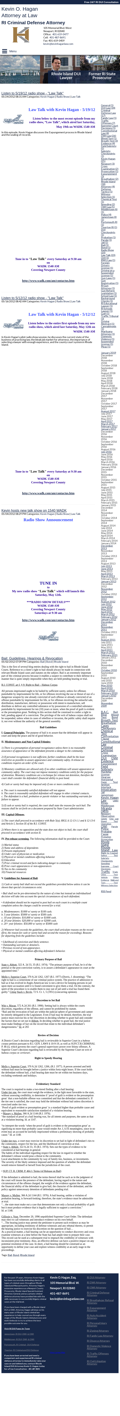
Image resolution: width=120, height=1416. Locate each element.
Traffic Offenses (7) (108, 121)
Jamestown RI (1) (109, 218)
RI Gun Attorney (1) (108, 286)
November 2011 (107, 628)
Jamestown (107, 794)
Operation (106, 823)
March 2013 (108, 576)
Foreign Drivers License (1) (107, 265)
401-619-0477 (60, 34)
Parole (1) (106, 240)
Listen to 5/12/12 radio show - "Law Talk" (32, 298)
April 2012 (107, 612)
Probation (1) (108, 237)
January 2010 (108, 695)
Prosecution (107, 839)
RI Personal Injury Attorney (97, 1324)
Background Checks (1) (108, 299)
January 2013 (108, 581)
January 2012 (108, 619)
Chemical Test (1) (109, 200)
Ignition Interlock (106, 786)
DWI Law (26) (108, 136)
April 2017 (107, 421)
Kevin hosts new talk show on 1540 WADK (34, 510)
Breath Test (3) (109, 141)
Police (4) (106, 214)
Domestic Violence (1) (107, 337)
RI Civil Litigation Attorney (96, 1362)
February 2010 (109, 693)
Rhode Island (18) (108, 182)
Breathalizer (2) (109, 179)
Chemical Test (107, 732)
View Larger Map (57, 1352)
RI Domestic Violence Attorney (99, 1347)
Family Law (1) (109, 118)
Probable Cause (106, 833)
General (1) (107, 105)
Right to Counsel (109, 853)
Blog (104, 714)
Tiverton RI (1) (109, 227)
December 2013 (107, 547)
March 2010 (108, 690)
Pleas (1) (105, 346)
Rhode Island (61, 661)
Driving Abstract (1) (107, 322)
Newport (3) (108, 164)
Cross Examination (108, 754)
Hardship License (106, 773)
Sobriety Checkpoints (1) (108, 154)
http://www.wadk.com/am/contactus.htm (48, 280)
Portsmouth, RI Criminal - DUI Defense (21, 1344)
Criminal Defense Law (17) (108, 113)
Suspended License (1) (107, 342)
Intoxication (108, 789)
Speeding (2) (108, 204)
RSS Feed (106, 891)
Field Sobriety (107, 767)
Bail (42, 661)
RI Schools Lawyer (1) (107, 309)
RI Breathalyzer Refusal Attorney (100, 1301)
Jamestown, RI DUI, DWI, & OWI (19, 1334)
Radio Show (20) (107, 251)
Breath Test (109, 720)
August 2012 (108, 601)
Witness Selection (109, 885)
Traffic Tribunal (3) (109, 317)
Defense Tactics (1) (107, 190)
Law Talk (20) (108, 255)
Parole (114, 826)
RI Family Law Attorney (100, 1335)
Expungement (109, 763)
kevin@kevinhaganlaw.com (58, 43)
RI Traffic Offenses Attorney (98, 1355)
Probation (106, 836)
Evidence (107, 761)
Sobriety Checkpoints (107, 859)
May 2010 (106, 685)
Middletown (107, 805)
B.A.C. (105, 712)
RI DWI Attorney (96, 1282)
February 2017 (109, 426)
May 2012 (106, 609)
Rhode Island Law (109, 848)
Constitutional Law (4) (109, 132)
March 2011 (108, 652)
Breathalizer (108, 723)
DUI (104, 758)
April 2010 (107, 688)
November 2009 (107, 704)
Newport (106, 813)
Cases (105, 725)
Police (105, 829)
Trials (115, 872)
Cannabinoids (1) (108, 327)
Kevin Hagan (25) (108, 160)
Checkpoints (108, 728)
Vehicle (104, 877)
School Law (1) (109, 296)
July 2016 (106, 452)
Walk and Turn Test (110, 881)
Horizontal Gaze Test (109, 781)
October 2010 (109, 670)
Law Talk (76, 96)
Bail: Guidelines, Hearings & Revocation (32, 658)
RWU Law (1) (108, 260)
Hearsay (105, 777)
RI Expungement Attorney (96, 1309)
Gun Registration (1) (109, 281)
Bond (49, 661)
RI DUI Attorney (96, 1277)
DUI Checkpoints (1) (108, 232)
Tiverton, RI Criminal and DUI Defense (21, 1350)
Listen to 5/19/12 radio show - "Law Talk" (32, 93)
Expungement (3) (109, 175)
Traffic (105, 871)
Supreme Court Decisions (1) (109, 127)
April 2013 (107, 574)
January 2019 (108, 353)
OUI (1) (105, 258)
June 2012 (107, 607)
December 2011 (107, 623)
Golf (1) (105, 313)
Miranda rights (106, 809)
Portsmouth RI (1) (109, 223)
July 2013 (106, 566)
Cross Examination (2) (109, 167)
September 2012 (107, 597)
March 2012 (108, 614)
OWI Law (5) (108, 207)
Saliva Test (109, 855)
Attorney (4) (108, 186)
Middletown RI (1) (109, 210)
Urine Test (109, 874)
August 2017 (108, 411)
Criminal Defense (107, 748)
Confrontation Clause (110, 737)
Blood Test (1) (109, 138)
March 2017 (108, 424)
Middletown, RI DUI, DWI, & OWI (19, 1339)
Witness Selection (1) (108, 195)
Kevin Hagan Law (110, 799)
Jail (103, 792)
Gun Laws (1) (108, 278)
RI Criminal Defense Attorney (98, 1294)
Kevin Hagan (47, 96)
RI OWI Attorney (96, 1287)
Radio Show (62, 96)
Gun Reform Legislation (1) (109, 292)
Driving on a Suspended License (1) (107, 273)
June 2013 (107, 569)
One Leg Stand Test (110, 820)
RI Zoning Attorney (98, 1330)
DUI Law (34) (108, 108)
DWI (114, 758)
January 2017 (108, 429)
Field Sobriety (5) (108, 147)
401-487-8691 (57, 37)
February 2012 (109, 617)
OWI (104, 826)
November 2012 (107, 590)
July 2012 (106, 604)
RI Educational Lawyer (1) (109, 304)
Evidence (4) (108, 143)
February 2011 (109, 655)
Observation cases (108, 817)
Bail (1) (105, 245)
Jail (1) (104, 242)
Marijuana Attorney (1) (108, 332)
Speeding (105, 863)
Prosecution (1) (109, 171)
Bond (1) (105, 247)
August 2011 (108, 640)
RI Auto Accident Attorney (96, 1317)
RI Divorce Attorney (98, 1340)
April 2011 (107, 650)
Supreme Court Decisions (110, 867)
